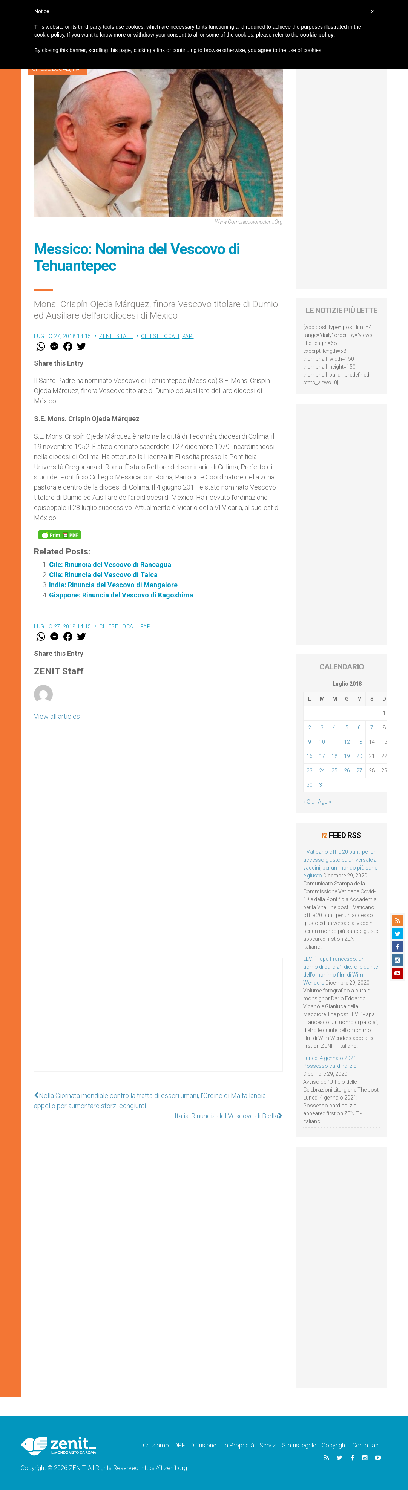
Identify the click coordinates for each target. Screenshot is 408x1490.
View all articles (57, 716)
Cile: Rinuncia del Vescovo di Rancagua (110, 564)
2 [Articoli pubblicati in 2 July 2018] (309, 727)
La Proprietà (238, 1445)
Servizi (268, 1445)
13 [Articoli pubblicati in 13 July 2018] (359, 742)
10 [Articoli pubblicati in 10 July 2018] (322, 742)
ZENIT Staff (116, 336)
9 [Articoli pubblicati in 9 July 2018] (309, 742)
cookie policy (317, 35)
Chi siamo (156, 1445)
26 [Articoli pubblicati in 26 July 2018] (347, 770)
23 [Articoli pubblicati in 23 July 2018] (310, 770)
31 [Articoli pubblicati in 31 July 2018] (322, 785)
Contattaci (366, 1445)
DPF (179, 1445)
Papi (188, 336)
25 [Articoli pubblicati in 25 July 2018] (334, 770)
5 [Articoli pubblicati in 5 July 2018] (346, 727)
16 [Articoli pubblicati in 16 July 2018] (310, 756)
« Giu (308, 802)
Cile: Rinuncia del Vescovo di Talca (103, 575)
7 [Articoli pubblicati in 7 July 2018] (371, 727)
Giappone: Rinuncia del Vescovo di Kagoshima (121, 595)
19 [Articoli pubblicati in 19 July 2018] (347, 756)
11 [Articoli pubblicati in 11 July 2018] (334, 742)
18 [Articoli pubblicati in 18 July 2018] (334, 756)
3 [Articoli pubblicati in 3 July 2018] (322, 727)
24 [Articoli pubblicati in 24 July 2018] (322, 770)
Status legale (299, 1445)
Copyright (334, 1445)
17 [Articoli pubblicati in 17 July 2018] (322, 756)
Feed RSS (345, 835)
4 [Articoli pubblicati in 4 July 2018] (334, 727)
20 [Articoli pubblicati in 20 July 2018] (359, 756)
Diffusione (203, 1445)
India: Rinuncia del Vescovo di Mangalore (113, 585)
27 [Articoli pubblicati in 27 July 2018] (359, 770)
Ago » (324, 802)
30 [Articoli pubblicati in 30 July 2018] (310, 785)
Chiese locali (160, 336)
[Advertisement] (158, 1022)
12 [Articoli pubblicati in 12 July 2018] (347, 742)
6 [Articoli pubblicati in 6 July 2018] (359, 727)
